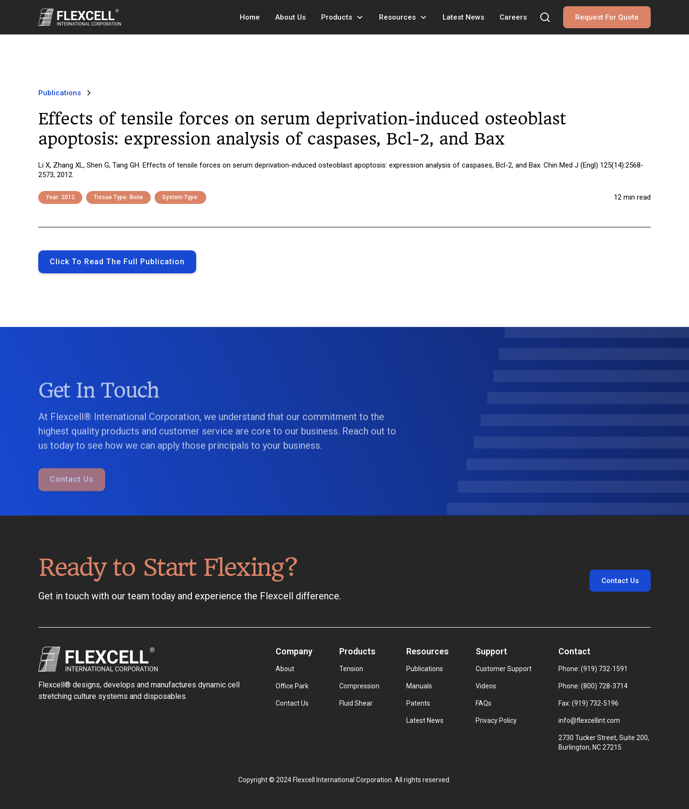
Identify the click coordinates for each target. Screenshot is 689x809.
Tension (351, 669)
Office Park (292, 686)
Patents (418, 703)
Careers (513, 17)
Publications (424, 669)
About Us (290, 17)
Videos (486, 686)
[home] (79, 17)
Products (336, 17)
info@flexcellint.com (589, 720)
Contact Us (72, 492)
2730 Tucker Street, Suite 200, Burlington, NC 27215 (604, 742)
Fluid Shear (356, 703)
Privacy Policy (496, 720)
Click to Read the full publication (117, 261)
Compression (359, 686)
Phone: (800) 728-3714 (593, 686)
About (285, 669)
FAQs (483, 703)
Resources (397, 17)
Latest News (463, 17)
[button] (342, 17)
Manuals (419, 686)
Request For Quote (607, 17)
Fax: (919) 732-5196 (588, 703)
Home (250, 17)
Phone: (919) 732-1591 (593, 669)
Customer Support (504, 669)
